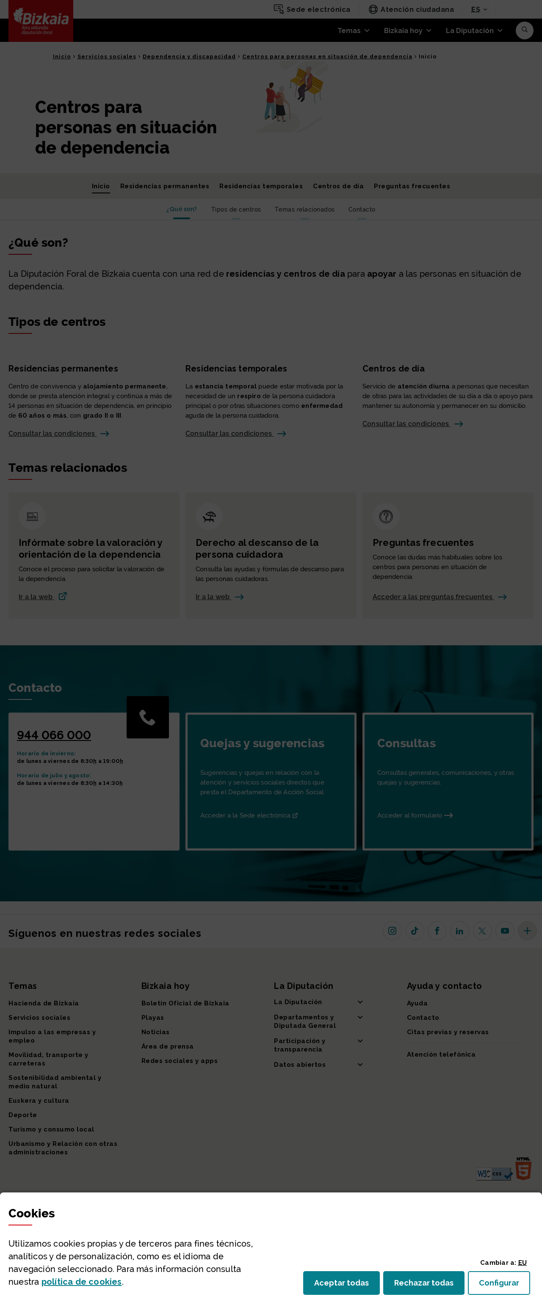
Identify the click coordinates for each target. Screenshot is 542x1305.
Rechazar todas (429, 1285)
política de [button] (81, 1282)
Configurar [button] (504, 1285)
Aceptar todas (347, 1285)
